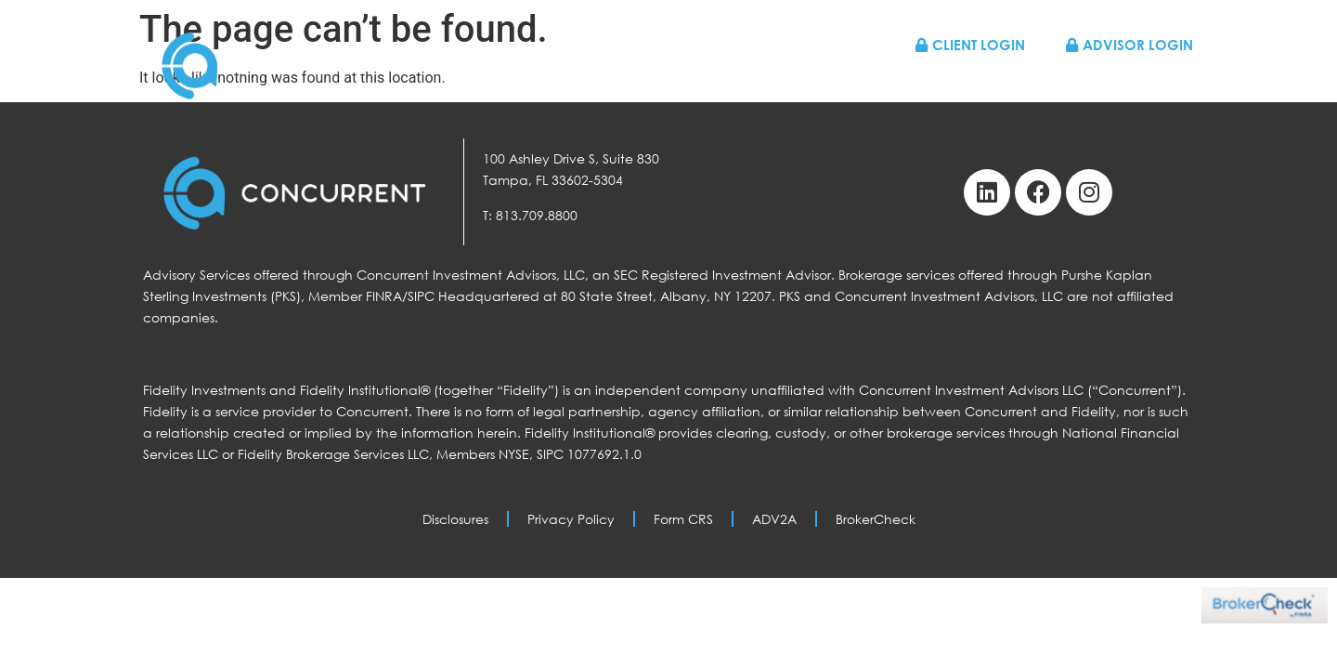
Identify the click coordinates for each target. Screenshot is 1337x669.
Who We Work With (757, 82)
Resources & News (1006, 82)
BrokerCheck (875, 519)
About (883, 82)
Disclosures (455, 519)
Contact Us (1150, 82)
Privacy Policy (571, 519)
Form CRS (683, 519)
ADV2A (774, 519)
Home (634, 82)
